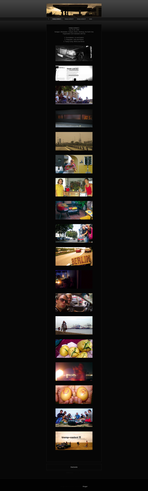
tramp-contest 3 (81, 19)
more (90, 19)
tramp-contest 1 (56, 19)
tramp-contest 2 (69, 19)
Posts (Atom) (78, 473)
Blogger (85, 486)
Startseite (74, 467)
